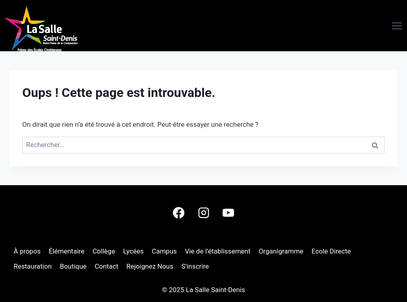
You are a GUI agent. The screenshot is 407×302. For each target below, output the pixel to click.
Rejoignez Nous (149, 266)
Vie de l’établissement (217, 251)
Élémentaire (67, 251)
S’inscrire (195, 266)
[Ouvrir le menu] (383, 26)
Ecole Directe (331, 251)
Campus (164, 251)
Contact (106, 266)
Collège (104, 251)
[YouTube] (228, 212)
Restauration (33, 266)
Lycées (133, 251)
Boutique (73, 266)
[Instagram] (203, 212)
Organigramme (281, 251)
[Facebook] (178, 212)
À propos (27, 251)
